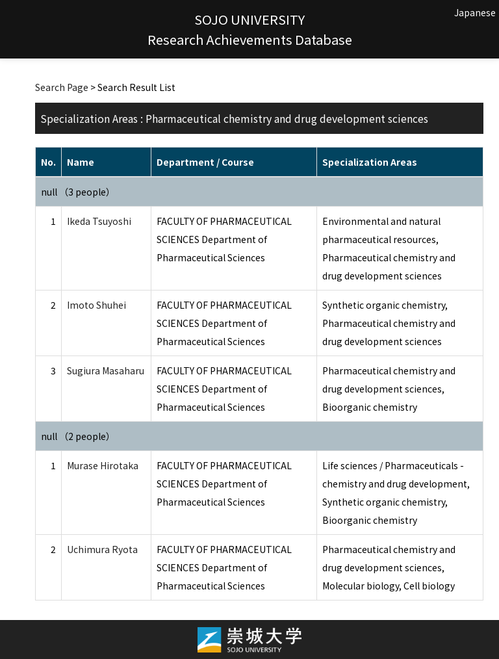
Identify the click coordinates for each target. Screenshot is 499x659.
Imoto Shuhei (96, 304)
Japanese (475, 12)
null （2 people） (78, 436)
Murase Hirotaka (102, 465)
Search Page (61, 87)
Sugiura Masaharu (105, 370)
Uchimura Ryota (102, 549)
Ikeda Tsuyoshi (99, 220)
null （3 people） (78, 191)
